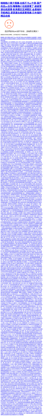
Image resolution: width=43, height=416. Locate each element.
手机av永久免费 (29, 274)
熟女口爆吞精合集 (17, 388)
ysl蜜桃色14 (28, 106)
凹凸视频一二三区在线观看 (26, 45)
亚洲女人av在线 (6, 90)
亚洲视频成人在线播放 (8, 152)
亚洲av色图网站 (32, 92)
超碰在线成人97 (27, 167)
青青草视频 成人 (25, 294)
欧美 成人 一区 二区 (16, 126)
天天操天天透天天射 (36, 118)
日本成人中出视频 (11, 234)
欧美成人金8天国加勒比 (31, 295)
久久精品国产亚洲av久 (19, 60)
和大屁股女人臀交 (5, 139)
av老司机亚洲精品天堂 (25, 356)
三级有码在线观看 (36, 234)
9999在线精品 (34, 100)
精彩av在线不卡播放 (35, 72)
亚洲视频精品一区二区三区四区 (28, 303)
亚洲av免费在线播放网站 (30, 240)
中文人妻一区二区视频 (31, 121)
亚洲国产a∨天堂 (10, 310)
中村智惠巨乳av (37, 90)
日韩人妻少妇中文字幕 (19, 185)
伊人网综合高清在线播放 (32, 43)
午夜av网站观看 (17, 261)
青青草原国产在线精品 (35, 83)
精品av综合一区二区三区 (29, 388)
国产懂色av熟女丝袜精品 (31, 196)
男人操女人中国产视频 (19, 43)
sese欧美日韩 (37, 164)
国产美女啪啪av (16, 177)
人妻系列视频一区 (16, 330)
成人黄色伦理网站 (12, 220)
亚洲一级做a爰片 (7, 213)
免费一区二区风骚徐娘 (8, 129)
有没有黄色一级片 (26, 118)
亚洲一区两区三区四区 (16, 309)
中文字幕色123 (6, 161)
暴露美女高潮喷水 (12, 112)
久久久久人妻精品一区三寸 (17, 196)
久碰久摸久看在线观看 (34, 239)
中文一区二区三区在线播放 (34, 318)
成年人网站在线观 (28, 127)
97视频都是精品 (33, 214)
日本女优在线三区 (28, 77)
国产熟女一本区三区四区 (35, 300)
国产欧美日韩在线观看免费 (30, 136)
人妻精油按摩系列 (25, 391)
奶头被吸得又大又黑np (13, 336)
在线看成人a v (5, 182)
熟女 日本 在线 (35, 75)
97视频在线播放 (35, 364)
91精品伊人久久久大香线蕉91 (27, 177)
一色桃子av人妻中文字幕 (14, 216)
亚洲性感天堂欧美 (19, 51)
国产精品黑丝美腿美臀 (14, 69)
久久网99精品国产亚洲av (15, 287)
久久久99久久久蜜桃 (7, 344)
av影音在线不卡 (32, 197)
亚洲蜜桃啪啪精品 (8, 185)
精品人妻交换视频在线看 (22, 187)
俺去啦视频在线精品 (28, 344)
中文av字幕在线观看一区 (30, 122)
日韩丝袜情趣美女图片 (34, 338)
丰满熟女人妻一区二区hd (18, 135)
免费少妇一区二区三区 (15, 155)
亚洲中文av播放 (30, 252)
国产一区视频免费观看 (18, 301)
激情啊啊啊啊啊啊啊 (35, 257)
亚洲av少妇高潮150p (27, 89)
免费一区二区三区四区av (25, 48)
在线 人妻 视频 (25, 332)
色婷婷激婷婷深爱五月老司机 (14, 190)
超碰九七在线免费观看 (16, 144)
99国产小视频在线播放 (13, 45)
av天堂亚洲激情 (27, 327)
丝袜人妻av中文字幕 (23, 142)
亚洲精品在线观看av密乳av (28, 219)
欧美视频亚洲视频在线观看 (32, 269)
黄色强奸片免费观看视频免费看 (32, 206)
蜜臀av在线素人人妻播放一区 (26, 292)
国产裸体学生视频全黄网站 (12, 58)
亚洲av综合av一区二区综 (35, 251)
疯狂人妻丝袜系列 (9, 384)
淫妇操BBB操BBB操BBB (24, 112)
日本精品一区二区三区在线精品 (21, 63)
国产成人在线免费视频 (25, 98)
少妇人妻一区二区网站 (17, 46)
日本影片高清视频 (18, 86)
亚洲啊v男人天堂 (22, 145)
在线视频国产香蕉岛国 (27, 231)
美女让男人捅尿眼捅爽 (28, 81)
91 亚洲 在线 (24, 133)
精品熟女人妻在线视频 (21, 194)
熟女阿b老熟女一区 (16, 133)
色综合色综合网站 (10, 187)
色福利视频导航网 (35, 101)
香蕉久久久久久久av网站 (7, 206)
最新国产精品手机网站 (11, 93)
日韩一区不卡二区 (8, 43)
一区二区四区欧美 (8, 89)
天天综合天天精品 (32, 130)
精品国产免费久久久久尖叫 (26, 52)
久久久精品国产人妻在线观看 (8, 252)
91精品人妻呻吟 (36, 167)
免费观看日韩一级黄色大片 (23, 66)
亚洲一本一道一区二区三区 (22, 310)
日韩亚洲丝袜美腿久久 (26, 162)
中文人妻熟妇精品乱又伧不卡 (13, 176)
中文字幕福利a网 (12, 202)
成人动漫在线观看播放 (11, 145)
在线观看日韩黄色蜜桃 (16, 75)
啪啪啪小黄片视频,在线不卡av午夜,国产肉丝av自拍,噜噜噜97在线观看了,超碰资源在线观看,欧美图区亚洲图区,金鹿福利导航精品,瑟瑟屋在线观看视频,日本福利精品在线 (21, 9)
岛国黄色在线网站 (28, 208)
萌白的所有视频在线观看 (24, 385)
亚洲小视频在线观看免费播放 (33, 97)
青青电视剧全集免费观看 (19, 174)
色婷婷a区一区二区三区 (14, 132)
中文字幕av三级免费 (12, 130)
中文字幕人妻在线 (18, 344)
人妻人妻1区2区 (16, 283)
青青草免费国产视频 (7, 167)
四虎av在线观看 (33, 187)
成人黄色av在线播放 (17, 222)
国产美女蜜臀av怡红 (32, 384)
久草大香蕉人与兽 (32, 153)
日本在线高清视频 (22, 278)
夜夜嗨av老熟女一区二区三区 (26, 158)
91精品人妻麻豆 (27, 213)
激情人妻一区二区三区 (6, 237)
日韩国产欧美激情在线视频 (33, 246)
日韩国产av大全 (14, 304)
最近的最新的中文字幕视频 (16, 414)
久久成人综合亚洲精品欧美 (15, 136)
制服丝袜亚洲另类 (32, 275)
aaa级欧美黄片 (19, 353)
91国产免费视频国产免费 (30, 301)
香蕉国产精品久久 (13, 197)
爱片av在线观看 (10, 87)
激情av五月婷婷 (38, 45)
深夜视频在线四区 (9, 97)
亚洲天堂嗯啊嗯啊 (27, 370)
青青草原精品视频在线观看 (12, 251)
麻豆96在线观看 (29, 168)
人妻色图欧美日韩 (23, 197)
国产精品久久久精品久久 (8, 115)
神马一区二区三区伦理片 (19, 237)
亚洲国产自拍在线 (12, 306)
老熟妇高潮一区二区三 (10, 378)
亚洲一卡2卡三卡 (5, 284)
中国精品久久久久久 (35, 323)
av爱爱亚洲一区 (6, 126)
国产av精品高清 (10, 106)
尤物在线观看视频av (34, 225)
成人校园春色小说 (35, 329)
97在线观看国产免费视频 (32, 226)
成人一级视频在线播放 (28, 159)
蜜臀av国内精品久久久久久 (19, 408)
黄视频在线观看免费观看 (22, 342)
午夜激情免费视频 (16, 118)
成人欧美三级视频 (27, 90)
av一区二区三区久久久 (16, 365)
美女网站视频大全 (9, 104)
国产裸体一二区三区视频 (23, 329)
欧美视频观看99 (27, 113)
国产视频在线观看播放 (17, 312)
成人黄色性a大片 (24, 373)
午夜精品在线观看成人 (9, 243)
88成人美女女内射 (21, 71)
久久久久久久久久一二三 (18, 217)
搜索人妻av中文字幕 (31, 313)
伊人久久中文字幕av (28, 84)
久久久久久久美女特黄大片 (9, 272)
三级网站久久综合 (8, 254)
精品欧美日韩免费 (23, 335)
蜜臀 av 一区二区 (30, 400)
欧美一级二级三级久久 (25, 265)
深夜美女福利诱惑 (16, 281)
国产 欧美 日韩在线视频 (21, 229)
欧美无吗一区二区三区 (8, 205)
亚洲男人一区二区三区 (32, 152)
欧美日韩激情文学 (7, 217)
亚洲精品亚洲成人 (7, 222)
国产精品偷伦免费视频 (21, 243)
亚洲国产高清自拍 (36, 336)
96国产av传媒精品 (23, 214)
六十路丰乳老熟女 (30, 68)
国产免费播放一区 (28, 205)
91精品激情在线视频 (36, 210)
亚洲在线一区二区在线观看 (19, 297)
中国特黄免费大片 (32, 93)
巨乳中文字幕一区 (36, 280)
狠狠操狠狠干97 (25, 101)
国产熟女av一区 (27, 75)
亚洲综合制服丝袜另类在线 (14, 268)
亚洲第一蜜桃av (31, 145)
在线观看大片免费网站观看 (35, 223)
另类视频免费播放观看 (25, 58)
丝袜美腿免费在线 (14, 284)
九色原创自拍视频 (19, 295)
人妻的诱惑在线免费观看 (24, 220)
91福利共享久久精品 (20, 393)
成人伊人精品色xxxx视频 (18, 121)
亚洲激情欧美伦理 (27, 61)
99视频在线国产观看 (24, 72)
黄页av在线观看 (9, 298)
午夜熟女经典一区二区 (35, 116)
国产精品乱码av (18, 113)
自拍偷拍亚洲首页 (10, 275)
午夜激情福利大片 (9, 300)
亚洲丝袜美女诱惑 (18, 148)
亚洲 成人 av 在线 (27, 341)
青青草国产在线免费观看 (11, 292)
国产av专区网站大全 (13, 110)
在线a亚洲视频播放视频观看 (31, 191)
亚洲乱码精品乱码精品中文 (10, 142)
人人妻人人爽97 (13, 364)
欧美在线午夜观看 (21, 252)
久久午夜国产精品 (18, 254)
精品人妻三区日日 (35, 170)
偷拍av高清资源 (7, 361)
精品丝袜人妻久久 (19, 87)
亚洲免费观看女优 (28, 148)
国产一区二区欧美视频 (25, 286)
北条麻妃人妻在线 (37, 48)
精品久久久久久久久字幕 (27, 382)
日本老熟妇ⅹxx (15, 98)
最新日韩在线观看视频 (17, 240)
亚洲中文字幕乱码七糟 (20, 318)
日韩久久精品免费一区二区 (15, 352)
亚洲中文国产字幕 (15, 382)
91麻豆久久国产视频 (19, 97)
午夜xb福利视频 (13, 95)
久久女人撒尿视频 (19, 129)
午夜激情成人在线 (29, 129)
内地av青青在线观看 (32, 78)
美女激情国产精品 (33, 110)
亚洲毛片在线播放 (26, 362)
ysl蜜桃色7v (27, 74)
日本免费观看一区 (5, 42)
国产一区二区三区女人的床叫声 (27, 179)
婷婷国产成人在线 (30, 141)
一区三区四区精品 (23, 156)
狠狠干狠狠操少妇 (21, 68)
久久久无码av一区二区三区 (12, 335)
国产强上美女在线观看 (10, 329)
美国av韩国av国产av (14, 373)
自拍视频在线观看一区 (20, 152)
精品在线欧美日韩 (20, 57)
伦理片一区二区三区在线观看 (15, 80)
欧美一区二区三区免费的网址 (30, 190)
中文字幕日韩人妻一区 (31, 57)
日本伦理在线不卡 (27, 228)
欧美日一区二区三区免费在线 (22, 147)
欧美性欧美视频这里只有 (12, 72)
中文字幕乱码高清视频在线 (12, 188)
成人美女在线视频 (33, 119)
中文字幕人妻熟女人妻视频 (8, 92)
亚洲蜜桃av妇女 (14, 42)
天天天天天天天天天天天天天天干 (20, 257)
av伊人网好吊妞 (28, 87)
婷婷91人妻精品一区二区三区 (33, 255)
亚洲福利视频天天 (37, 171)
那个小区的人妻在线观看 (25, 42)
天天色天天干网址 (9, 147)
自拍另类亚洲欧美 (10, 289)
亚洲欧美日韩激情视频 (32, 174)
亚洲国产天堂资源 (20, 246)
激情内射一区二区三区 (20, 400)
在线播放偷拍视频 (19, 104)
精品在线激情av (36, 365)
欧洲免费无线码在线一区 (18, 141)
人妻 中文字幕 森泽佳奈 (12, 277)
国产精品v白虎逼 (37, 283)
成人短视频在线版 (26, 176)
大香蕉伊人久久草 (5, 374)
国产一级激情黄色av (34, 142)
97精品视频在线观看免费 (26, 374)
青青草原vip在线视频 (6, 301)
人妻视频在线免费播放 (20, 290)
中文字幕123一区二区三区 (7, 49)
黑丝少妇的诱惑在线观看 (29, 320)
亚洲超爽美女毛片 (29, 359)
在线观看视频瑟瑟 (22, 130)
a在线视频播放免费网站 (15, 260)
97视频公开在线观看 (6, 46)
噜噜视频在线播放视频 (13, 109)
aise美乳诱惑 (15, 324)
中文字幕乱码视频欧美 (17, 103)
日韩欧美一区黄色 (22, 232)
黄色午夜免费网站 (27, 289)
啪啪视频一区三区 (14, 321)
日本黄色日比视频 (9, 51)
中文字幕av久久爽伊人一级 (13, 303)
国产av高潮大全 (7, 368)
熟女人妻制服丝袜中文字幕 (9, 274)
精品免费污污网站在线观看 (8, 269)
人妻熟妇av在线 (12, 68)
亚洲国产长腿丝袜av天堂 (23, 272)
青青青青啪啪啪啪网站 (20, 384)
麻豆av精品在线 (22, 202)
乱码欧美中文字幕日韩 (22, 55)
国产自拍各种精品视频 (14, 391)
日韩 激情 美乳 (4, 119)
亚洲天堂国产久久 (35, 63)
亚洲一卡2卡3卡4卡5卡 (25, 100)
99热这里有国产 (18, 205)
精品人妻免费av (9, 174)
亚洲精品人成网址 (14, 265)
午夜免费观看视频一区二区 (31, 46)
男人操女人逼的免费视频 (16, 404)
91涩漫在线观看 (25, 268)
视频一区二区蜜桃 (35, 54)
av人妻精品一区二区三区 (28, 126)
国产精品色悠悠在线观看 (21, 92)
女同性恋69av (29, 297)
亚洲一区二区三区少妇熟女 (28, 330)
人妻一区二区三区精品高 (31, 135)
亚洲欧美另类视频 (14, 100)
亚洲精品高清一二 (7, 159)
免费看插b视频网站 (24, 109)
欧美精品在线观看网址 (11, 385)
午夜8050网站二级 (23, 251)
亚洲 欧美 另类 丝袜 (18, 127)
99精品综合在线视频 (31, 290)
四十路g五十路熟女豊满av (17, 263)
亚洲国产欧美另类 (17, 271)
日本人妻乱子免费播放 (6, 327)
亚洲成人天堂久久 (18, 208)
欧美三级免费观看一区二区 (25, 410)
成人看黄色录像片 (35, 66)
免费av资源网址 (12, 55)
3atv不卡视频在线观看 (28, 161)
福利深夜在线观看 (26, 316)
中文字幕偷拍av (9, 86)
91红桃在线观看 (25, 170)
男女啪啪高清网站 (33, 156)
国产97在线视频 (12, 226)
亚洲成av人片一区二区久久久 (12, 249)
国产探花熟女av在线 (19, 255)
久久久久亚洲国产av (22, 153)
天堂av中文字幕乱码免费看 (31, 379)
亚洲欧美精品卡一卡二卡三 (9, 71)
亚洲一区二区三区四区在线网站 (24, 184)
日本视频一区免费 (17, 213)
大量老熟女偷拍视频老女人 (10, 116)
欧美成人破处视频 (14, 48)
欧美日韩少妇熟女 (36, 286)
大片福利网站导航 (22, 95)
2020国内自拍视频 (26, 155)
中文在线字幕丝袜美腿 (34, 278)
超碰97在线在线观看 (31, 237)
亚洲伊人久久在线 (22, 93)
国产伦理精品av (17, 89)
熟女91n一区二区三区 (12, 156)
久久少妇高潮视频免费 (15, 101)
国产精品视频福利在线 (29, 103)
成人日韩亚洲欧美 (36, 98)
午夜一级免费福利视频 (16, 124)
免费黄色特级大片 (27, 307)
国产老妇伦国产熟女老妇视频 (14, 411)
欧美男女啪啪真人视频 (8, 113)
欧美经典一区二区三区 (17, 90)
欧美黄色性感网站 (36, 176)
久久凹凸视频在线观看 (16, 161)
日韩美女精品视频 (16, 170)
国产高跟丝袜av (30, 217)
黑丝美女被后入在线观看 (18, 361)
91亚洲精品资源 (38, 77)
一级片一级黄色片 (37, 138)
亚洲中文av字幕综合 (28, 352)
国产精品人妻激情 (29, 164)
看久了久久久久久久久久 (16, 122)
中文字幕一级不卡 (13, 119)
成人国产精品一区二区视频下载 (27, 277)
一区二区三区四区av (24, 188)
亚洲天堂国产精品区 (11, 54)
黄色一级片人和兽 (22, 306)
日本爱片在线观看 (10, 355)
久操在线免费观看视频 (28, 124)
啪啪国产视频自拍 (35, 402)
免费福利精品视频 (10, 407)
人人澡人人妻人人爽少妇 (26, 69)
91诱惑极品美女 (37, 326)
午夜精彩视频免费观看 (28, 64)
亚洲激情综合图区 (34, 109)
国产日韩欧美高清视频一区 (14, 219)
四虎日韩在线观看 (22, 173)
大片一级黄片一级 (33, 55)
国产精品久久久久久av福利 (25, 358)
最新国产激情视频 (27, 144)
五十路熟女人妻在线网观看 (26, 150)
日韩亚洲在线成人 (18, 206)
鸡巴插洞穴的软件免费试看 (12, 52)
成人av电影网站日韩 (28, 309)
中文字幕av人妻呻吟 (29, 353)
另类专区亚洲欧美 (10, 83)
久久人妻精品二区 (20, 413)
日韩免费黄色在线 (14, 179)
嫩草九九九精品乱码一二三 (14, 294)
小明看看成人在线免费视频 (31, 104)
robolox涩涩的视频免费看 (7, 208)
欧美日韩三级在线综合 (28, 260)
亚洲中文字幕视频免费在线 (14, 210)
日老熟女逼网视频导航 (32, 315)
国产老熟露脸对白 (26, 210)
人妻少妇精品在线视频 (17, 191)
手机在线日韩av (36, 289)
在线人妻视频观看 (9, 181)
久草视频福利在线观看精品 (8, 393)
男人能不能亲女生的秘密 (24, 107)
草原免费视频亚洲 (10, 66)
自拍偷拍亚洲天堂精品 (28, 199)
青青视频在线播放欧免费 (14, 332)
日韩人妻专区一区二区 (17, 77)
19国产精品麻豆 (31, 49)
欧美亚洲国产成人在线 (30, 182)
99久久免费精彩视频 (13, 248)
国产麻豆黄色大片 (19, 106)
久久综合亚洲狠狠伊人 (18, 168)
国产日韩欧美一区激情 (28, 411)
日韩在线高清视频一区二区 (10, 107)
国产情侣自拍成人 (27, 365)
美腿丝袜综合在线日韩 (17, 236)
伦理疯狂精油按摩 (32, 194)
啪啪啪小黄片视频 (22, 371)
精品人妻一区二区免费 (13, 158)
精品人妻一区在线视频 (35, 355)
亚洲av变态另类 (34, 74)
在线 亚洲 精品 (8, 313)
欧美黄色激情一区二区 (20, 49)
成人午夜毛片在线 (26, 280)
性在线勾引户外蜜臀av (16, 64)
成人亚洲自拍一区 (11, 402)
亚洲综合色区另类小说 (29, 80)
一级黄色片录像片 (8, 63)
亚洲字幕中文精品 (19, 269)
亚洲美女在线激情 (23, 119)
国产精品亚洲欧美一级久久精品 (13, 242)
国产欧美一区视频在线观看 (10, 200)
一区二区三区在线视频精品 (16, 211)
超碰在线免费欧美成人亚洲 (28, 242)
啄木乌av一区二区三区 (36, 268)
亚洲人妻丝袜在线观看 (6, 78)
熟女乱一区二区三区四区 (22, 83)
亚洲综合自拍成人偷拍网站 (21, 300)
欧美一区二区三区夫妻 (9, 342)
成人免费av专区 (5, 211)
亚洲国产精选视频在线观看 (32, 60)
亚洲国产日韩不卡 (29, 165)
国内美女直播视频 (8, 127)
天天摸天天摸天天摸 (10, 413)
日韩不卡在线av (21, 226)
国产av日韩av (35, 307)
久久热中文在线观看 (23, 116)
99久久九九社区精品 (29, 211)
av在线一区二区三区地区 (15, 81)
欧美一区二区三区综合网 (29, 86)
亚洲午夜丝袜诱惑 (10, 57)
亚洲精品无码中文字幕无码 (15, 61)
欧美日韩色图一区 (9, 295)
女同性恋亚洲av (25, 132)
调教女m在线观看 (6, 135)
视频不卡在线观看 (10, 184)
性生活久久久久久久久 (14, 138)
